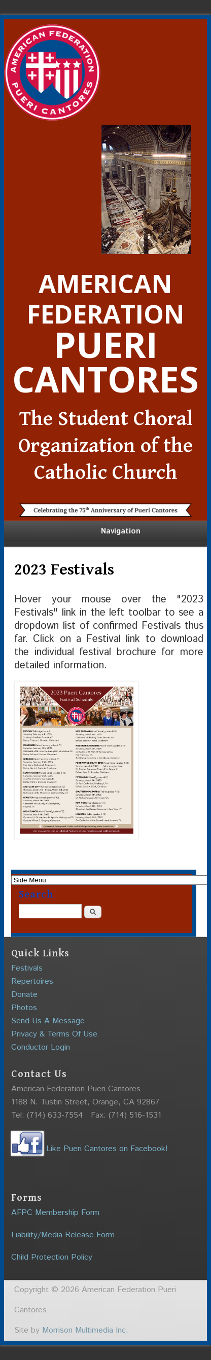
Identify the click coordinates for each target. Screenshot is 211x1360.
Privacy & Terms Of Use (54, 1034)
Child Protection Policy (51, 1257)
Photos (24, 1008)
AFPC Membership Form (55, 1213)
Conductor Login (40, 1047)
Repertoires (32, 981)
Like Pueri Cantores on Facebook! (89, 1149)
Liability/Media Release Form (63, 1235)
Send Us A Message (48, 1021)
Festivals (27, 968)
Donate (24, 994)
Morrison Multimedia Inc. (85, 1330)
